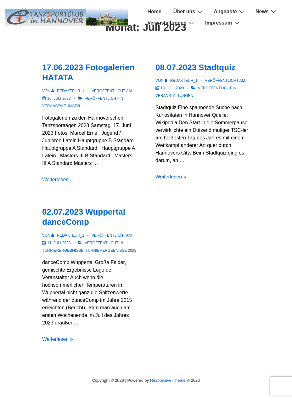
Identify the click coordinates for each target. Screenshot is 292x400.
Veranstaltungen (171, 22)
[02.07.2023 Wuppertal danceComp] (59, 243)
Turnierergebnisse (62, 250)
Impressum (223, 22)
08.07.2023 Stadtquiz (195, 67)
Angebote (230, 11)
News (267, 11)
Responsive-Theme (168, 380)
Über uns (188, 11)
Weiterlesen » (57, 179)
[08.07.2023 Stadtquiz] (172, 88)
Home (154, 11)
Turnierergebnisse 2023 (111, 250)
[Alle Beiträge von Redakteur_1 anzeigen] (68, 91)
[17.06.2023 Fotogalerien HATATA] (59, 98)
